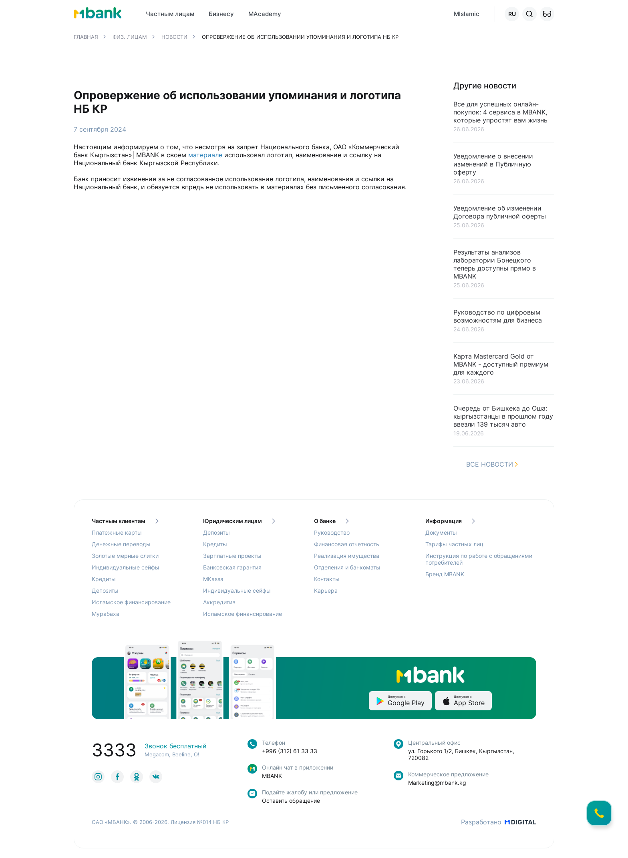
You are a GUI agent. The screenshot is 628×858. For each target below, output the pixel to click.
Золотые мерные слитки (125, 555)
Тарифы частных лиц (454, 544)
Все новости (492, 464)
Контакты (327, 578)
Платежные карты (117, 532)
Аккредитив (219, 602)
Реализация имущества (346, 555)
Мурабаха (105, 613)
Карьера (326, 590)
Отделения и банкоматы (347, 567)
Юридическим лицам (239, 520)
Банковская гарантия (232, 567)
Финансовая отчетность (346, 544)
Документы (441, 532)
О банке (331, 520)
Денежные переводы (121, 544)
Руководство (332, 532)
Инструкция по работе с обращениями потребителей (478, 559)
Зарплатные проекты (232, 555)
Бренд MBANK (444, 574)
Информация (450, 520)
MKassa (213, 578)
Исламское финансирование (131, 602)
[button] (547, 14)
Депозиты (105, 590)
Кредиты (104, 578)
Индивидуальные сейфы (125, 567)
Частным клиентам (125, 520)
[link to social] (98, 776)
